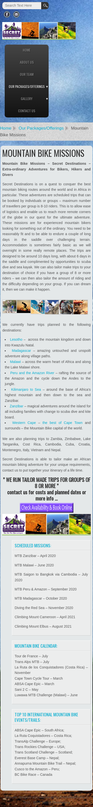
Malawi (15, 362)
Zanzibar (16, 406)
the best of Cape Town (62, 423)
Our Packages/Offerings (27, 86)
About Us (27, 62)
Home (27, 50)
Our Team (26, 74)
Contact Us (26, 110)
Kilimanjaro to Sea (26, 389)
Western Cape (24, 423)
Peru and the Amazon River (32, 373)
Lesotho (16, 339)
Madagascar (21, 351)
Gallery (26, 98)
